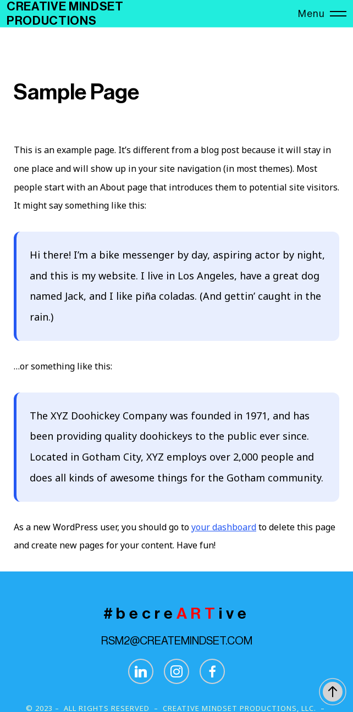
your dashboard (223, 527)
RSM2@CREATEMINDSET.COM (176, 641)
